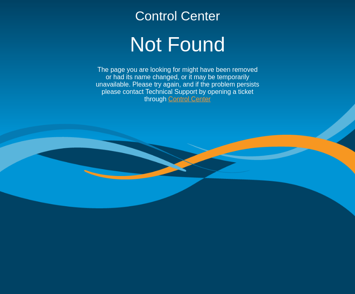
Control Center (189, 99)
